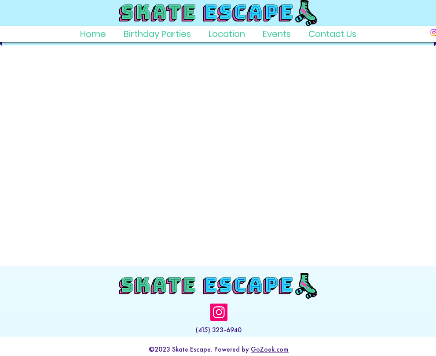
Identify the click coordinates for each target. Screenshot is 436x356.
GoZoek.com (270, 349)
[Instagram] (218, 312)
